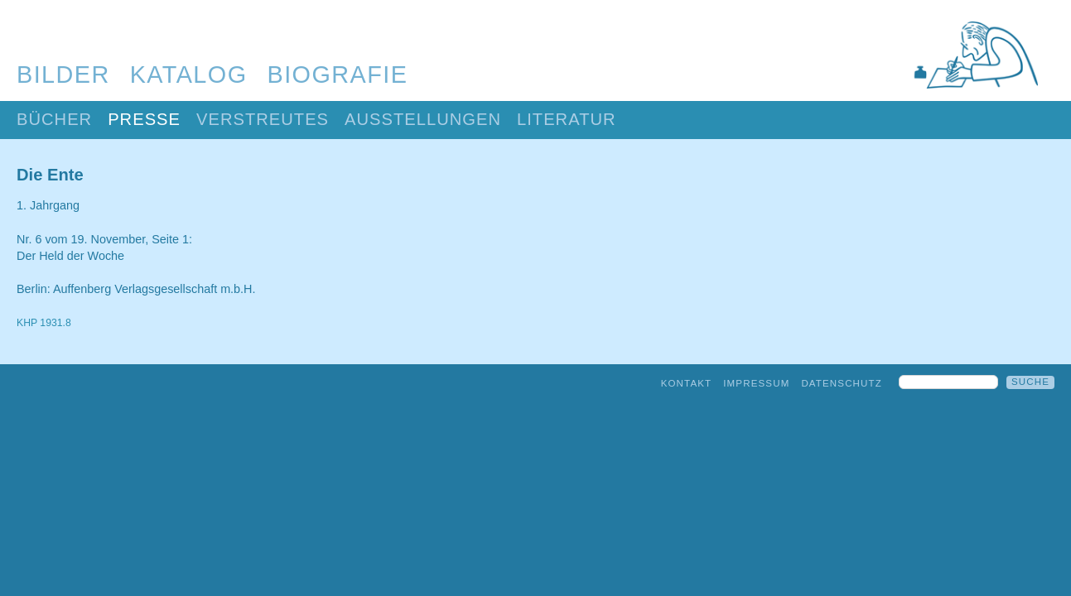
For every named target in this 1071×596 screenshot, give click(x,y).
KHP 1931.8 (44, 323)
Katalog (189, 74)
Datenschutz (841, 383)
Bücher (54, 119)
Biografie (338, 74)
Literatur (566, 119)
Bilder (63, 74)
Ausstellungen (423, 119)
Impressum (756, 383)
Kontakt (686, 383)
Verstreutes (262, 119)
